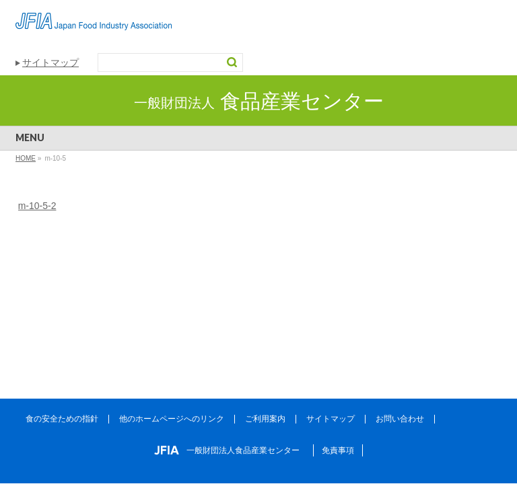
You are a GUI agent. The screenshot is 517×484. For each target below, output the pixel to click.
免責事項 (338, 450)
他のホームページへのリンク (171, 419)
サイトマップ (50, 62)
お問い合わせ (400, 419)
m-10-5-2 (37, 205)
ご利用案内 (265, 419)
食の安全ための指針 (62, 419)
